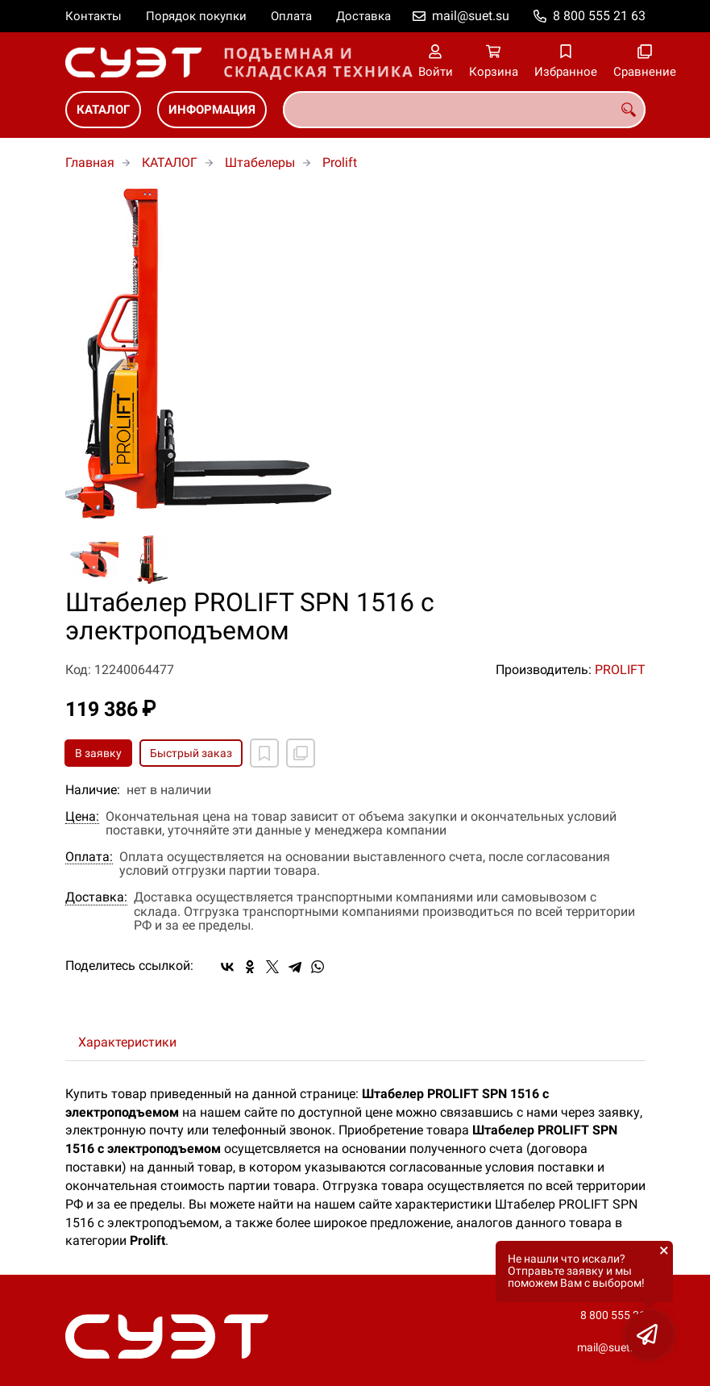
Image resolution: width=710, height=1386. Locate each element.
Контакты (93, 16)
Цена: (82, 817)
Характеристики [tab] (127, 1042)
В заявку (98, 753)
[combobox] (464, 109)
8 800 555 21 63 (599, 15)
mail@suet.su (470, 15)
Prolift (339, 162)
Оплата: (89, 857)
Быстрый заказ (191, 753)
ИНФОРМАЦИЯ (211, 109)
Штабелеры (260, 162)
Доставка (363, 16)
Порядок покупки (196, 16)
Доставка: (96, 897)
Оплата (291, 16)
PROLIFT (620, 669)
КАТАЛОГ (103, 109)
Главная (89, 162)
